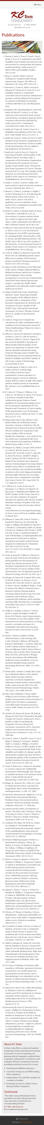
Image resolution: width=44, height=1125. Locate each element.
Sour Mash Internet (26, 1122)
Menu (38, 5)
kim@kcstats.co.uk (22, 27)
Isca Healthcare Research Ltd (17, 1109)
